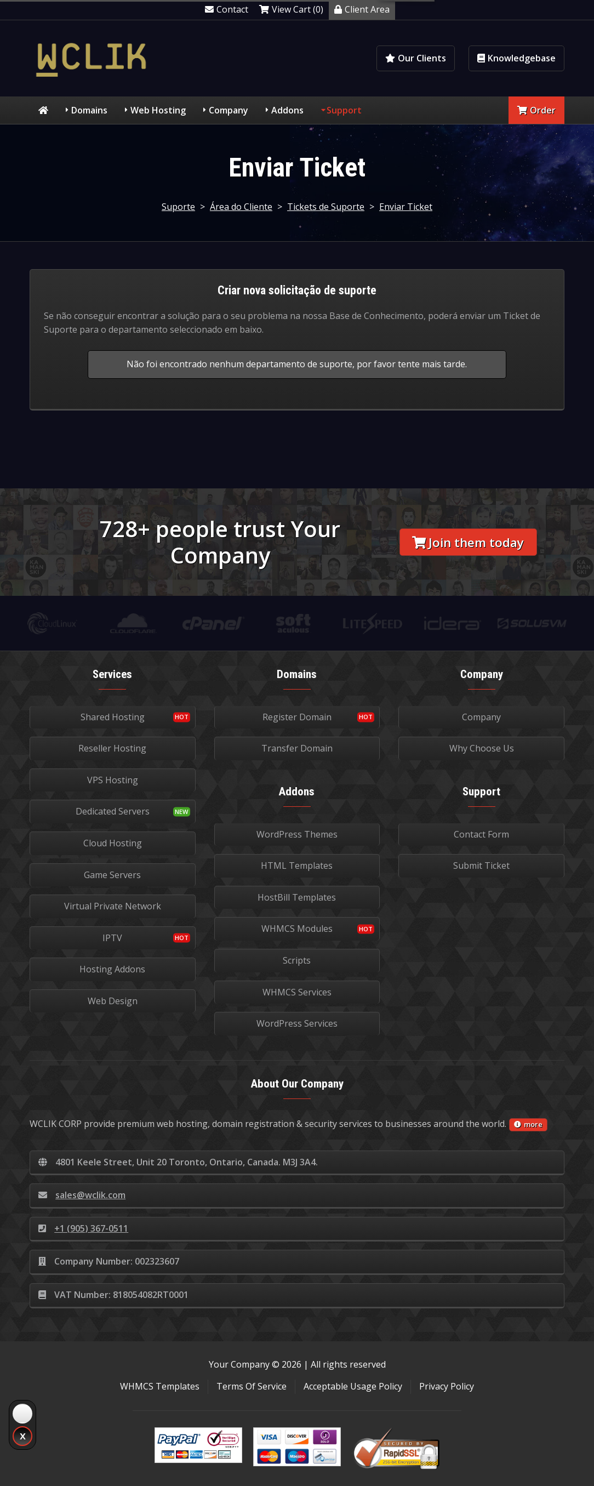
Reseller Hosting (112, 748)
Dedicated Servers (113, 811)
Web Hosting (158, 110)
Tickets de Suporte (325, 207)
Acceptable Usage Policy (353, 1386)
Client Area (362, 9)
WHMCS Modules (297, 929)
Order (536, 110)
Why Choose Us (481, 748)
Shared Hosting (113, 717)
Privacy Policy (446, 1386)
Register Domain (297, 717)
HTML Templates (297, 865)
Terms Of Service (251, 1386)
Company (228, 110)
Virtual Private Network (112, 906)
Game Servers (112, 875)
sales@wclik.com (81, 1195)
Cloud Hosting (112, 843)
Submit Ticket (481, 865)
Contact (226, 9)
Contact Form (481, 834)
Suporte (178, 207)
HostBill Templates (297, 897)
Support (344, 110)
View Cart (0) (291, 9)
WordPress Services (297, 1023)
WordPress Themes (297, 834)
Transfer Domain (297, 748)
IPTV (112, 938)
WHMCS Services (297, 992)
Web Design (113, 1001)
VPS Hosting (112, 780)
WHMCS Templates (159, 1386)
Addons (287, 110)
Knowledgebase (516, 58)
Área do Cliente (241, 207)
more (528, 1124)
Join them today (468, 542)
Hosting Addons (112, 969)
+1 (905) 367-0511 (83, 1228)
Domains (89, 110)
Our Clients (415, 58)
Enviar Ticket (405, 207)
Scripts (297, 960)
